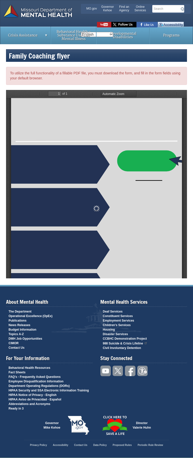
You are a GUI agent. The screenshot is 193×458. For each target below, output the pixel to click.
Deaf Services (113, 311)
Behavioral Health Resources (29, 368)
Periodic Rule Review (150, 445)
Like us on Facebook (147, 24)
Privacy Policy (38, 445)
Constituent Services (118, 316)
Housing (109, 329)
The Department (20, 311)
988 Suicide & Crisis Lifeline (125, 343)
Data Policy (100, 445)
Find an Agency (124, 8)
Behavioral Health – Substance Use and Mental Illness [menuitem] (74, 35)
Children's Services (117, 325)
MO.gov (91, 8)
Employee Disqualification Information (36, 381)
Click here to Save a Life (114, 425)
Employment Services (118, 320)
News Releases (19, 325)
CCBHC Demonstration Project (125, 338)
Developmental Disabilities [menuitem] (123, 35)
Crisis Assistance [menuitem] (24, 37)
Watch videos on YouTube (104, 24)
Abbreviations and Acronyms (29, 404)
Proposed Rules (122, 445)
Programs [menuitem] (171, 35)
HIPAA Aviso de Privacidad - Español (35, 399)
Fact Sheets (17, 372)
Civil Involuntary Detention (122, 348)
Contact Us (16, 347)
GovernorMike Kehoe (51, 425)
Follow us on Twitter (123, 24)
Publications (17, 320)
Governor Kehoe (107, 8)
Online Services (140, 8)
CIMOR (14, 343)
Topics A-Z (16, 334)
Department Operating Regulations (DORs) (39, 386)
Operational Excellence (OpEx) (31, 316)
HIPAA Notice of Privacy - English (33, 395)
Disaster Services (115, 334)
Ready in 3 (16, 408)
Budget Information (22, 329)
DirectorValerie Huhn (142, 425)
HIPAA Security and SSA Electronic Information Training (49, 390)
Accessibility (171, 24)
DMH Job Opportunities (25, 338)
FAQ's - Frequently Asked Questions (35, 377)
